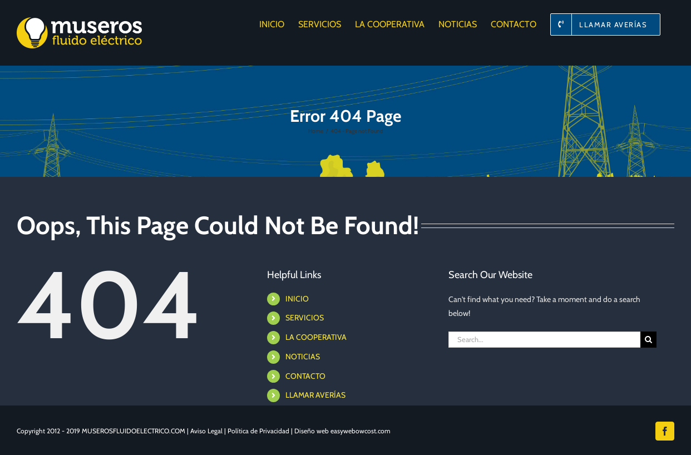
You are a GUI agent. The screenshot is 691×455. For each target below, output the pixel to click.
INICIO (297, 299)
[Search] (648, 340)
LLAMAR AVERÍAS (315, 395)
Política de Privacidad (258, 431)
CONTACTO (305, 376)
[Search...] (544, 340)
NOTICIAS (302, 357)
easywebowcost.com (360, 431)
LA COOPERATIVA (316, 337)
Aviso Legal (206, 431)
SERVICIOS (304, 318)
